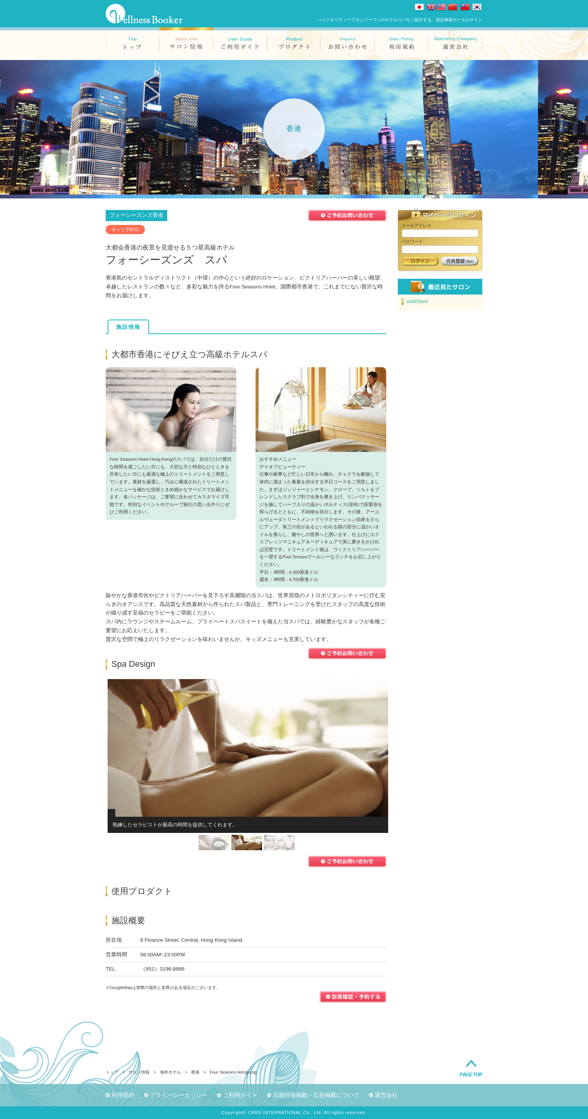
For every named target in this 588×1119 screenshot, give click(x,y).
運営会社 (386, 1095)
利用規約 (123, 1095)
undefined (417, 301)
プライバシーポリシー (179, 1095)
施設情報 (128, 327)
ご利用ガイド (240, 1095)
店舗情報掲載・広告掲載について (316, 1095)
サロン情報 (138, 1072)
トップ (112, 1072)
